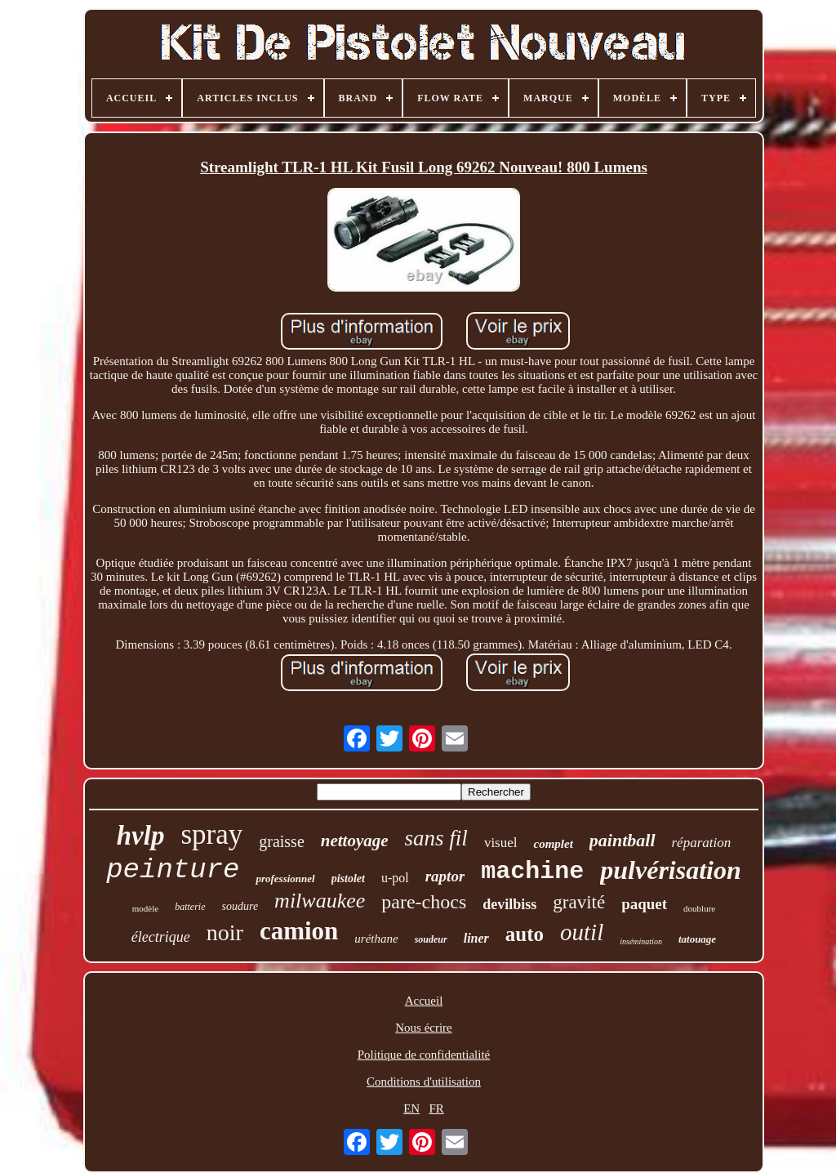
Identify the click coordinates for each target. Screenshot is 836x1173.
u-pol (395, 878)
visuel (501, 842)
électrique (160, 937)
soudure (240, 906)
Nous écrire (423, 1027)
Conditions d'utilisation (424, 1081)
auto (524, 934)
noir (225, 932)
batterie (190, 906)
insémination (641, 941)
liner (476, 938)
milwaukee (319, 900)
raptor (445, 876)
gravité (579, 902)
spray (211, 834)
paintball (622, 840)
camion (299, 931)
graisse (282, 841)
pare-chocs (423, 901)
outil (581, 932)
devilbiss (509, 904)
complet (552, 843)
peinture (172, 869)
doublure (699, 908)
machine (532, 871)
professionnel (285, 878)
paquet (644, 903)
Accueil (424, 1000)
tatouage (697, 939)
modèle (145, 908)
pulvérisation (670, 870)
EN (411, 1108)
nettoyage (355, 840)
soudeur (431, 939)
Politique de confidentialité (424, 1054)
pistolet (348, 878)
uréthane (376, 938)
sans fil (436, 838)
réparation (702, 842)
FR (436, 1108)
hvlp (141, 835)
